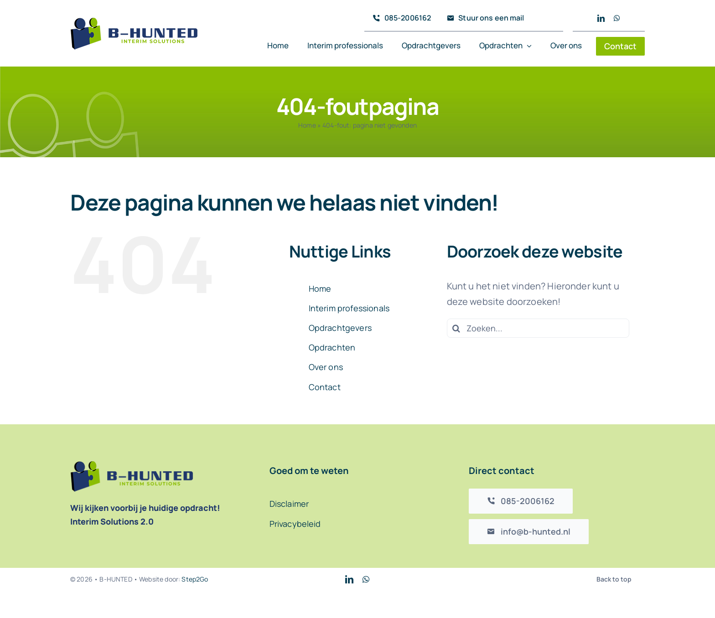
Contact (325, 386)
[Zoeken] (456, 328)
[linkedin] (601, 18)
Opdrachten (332, 347)
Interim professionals (349, 308)
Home (307, 125)
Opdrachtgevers (340, 327)
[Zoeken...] (538, 328)
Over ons (326, 366)
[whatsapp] (617, 18)
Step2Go (194, 579)
